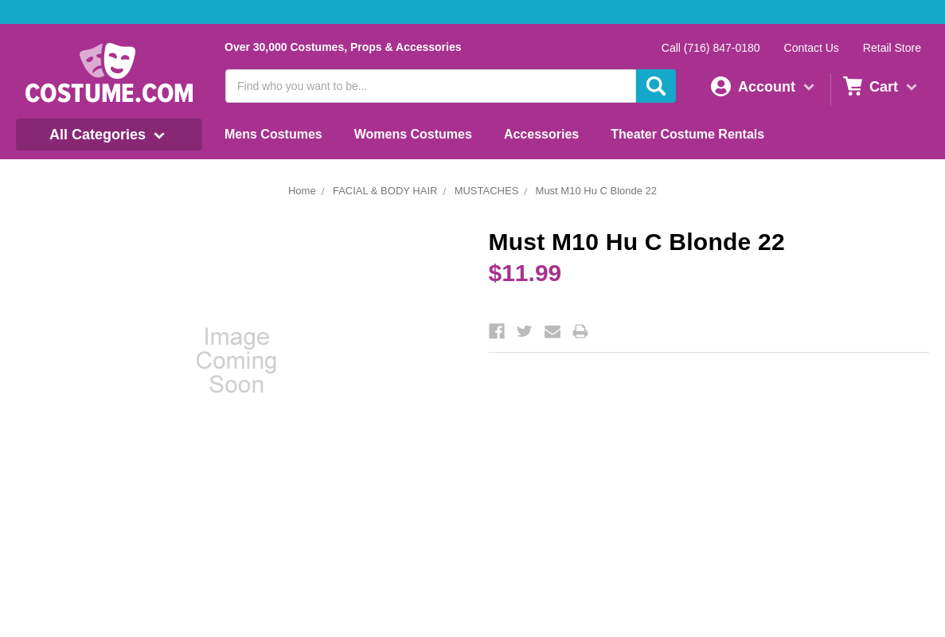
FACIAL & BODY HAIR (385, 191)
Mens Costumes (273, 134)
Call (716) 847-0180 (711, 47)
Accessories (541, 134)
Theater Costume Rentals (687, 134)
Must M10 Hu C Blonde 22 (596, 191)
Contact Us (811, 47)
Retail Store (892, 47)
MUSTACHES (487, 191)
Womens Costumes (413, 134)
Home (302, 191)
